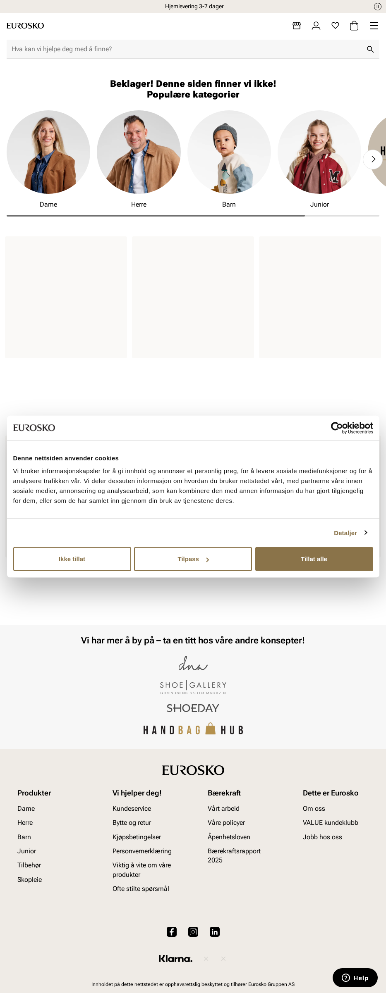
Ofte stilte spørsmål (141, 889)
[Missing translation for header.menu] (374, 25)
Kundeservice (132, 808)
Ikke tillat (72, 558)
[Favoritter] (335, 25)
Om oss (314, 808)
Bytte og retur (132, 822)
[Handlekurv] (354, 25)
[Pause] (377, 6)
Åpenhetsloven (229, 837)
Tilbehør (29, 865)
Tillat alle (314, 558)
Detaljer (345, 532)
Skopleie (29, 879)
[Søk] (370, 49)
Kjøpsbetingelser (137, 837)
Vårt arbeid (224, 808)
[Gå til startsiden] (25, 25)
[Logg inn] (316, 25)
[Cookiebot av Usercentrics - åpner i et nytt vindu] (337, 427)
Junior (26, 851)
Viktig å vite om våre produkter (142, 869)
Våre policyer (226, 822)
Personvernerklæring (142, 851)
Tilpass (193, 558)
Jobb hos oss (322, 837)
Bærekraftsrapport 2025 (234, 855)
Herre (25, 822)
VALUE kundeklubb (330, 822)
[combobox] (186, 49)
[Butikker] (296, 25)
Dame (26, 808)
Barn (24, 837)
